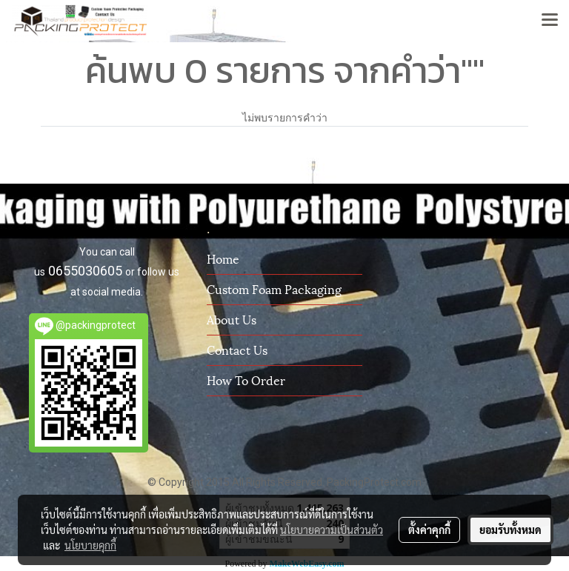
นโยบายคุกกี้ (90, 545)
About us (231, 319)
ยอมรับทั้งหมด (510, 529)
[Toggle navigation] (549, 20)
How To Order (246, 379)
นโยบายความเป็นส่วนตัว (331, 529)
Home (223, 258)
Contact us (237, 349)
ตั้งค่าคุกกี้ (429, 529)
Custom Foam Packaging (274, 288)
